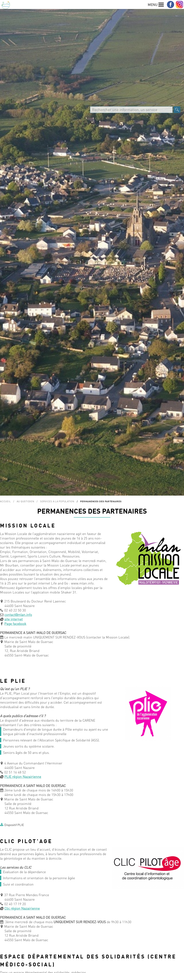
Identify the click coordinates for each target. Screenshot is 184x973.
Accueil (5, 501)
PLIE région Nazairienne (22, 776)
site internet (13, 619)
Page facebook (15, 623)
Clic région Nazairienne (22, 908)
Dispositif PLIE (14, 825)
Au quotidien (25, 501)
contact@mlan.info (18, 614)
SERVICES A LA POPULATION (57, 501)
